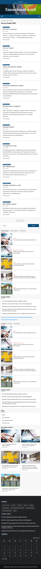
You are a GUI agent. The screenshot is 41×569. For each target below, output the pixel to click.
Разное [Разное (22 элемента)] (14, 510)
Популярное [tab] (14, 231)
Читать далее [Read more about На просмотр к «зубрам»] (6, 118)
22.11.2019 (6, 68)
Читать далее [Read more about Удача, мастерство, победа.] (6, 77)
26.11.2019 (6, 50)
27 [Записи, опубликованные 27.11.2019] (15, 555)
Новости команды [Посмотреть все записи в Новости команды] (6, 27)
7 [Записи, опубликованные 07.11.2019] (20, 547)
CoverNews (28, 566)
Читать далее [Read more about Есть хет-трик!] (6, 58)
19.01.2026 (4, 447)
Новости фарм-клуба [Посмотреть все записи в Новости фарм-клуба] (6, 164)
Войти (3, 414)
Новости (20, 3)
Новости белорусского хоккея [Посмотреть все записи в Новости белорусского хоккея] (27, 440)
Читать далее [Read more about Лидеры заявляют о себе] (6, 195)
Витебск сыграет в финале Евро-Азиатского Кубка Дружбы (17, 303)
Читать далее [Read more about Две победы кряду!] (6, 214)
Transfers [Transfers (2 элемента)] (19, 505)
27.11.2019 (6, 31)
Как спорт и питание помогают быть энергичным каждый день (16, 317)
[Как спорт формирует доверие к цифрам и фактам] (6, 239)
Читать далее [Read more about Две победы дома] (6, 177)
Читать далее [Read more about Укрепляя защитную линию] (6, 98)
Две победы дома (9, 166)
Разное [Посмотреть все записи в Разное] (14, 262)
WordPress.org (5, 423)
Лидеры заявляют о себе (12, 185)
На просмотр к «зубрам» (11, 106)
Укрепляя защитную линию (13, 85)
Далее (23, 220)
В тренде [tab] (23, 231)
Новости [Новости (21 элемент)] (31, 505)
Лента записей (5, 417)
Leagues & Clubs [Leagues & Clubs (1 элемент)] (5, 505)
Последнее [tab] (5, 231)
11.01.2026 (24, 447)
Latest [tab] (4, 324)
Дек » (6, 558)
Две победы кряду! (9, 204)
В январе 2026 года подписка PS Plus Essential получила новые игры (19, 306)
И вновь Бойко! (8, 127)
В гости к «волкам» (10, 29)
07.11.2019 (6, 87)
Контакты (25, 3)
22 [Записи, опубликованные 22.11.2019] (25, 552)
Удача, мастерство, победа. (12, 67)
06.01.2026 (24, 470)
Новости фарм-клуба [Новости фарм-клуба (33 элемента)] (6, 510)
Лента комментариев (7, 420)
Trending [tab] (16, 324)
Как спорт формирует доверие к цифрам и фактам (24, 240)
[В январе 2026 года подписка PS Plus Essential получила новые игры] (6, 263)
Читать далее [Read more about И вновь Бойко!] (6, 137)
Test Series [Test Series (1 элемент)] (13, 505)
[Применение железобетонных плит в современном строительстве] (6, 288)
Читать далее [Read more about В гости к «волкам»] (6, 39)
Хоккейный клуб (20, 9)
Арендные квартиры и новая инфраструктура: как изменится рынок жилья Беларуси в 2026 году (24, 277)
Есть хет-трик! (8, 48)
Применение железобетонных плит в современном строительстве (19, 313)
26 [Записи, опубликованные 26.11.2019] (9, 555)
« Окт (3, 558)
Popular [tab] (10, 324)
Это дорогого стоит (10, 146)
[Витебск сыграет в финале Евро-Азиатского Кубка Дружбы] (6, 251)
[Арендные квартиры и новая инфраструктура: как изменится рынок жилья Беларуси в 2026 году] (6, 276)
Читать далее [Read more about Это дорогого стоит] (6, 158)
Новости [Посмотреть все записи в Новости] (14, 238)
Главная (16, 3)
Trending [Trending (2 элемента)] (26, 505)
